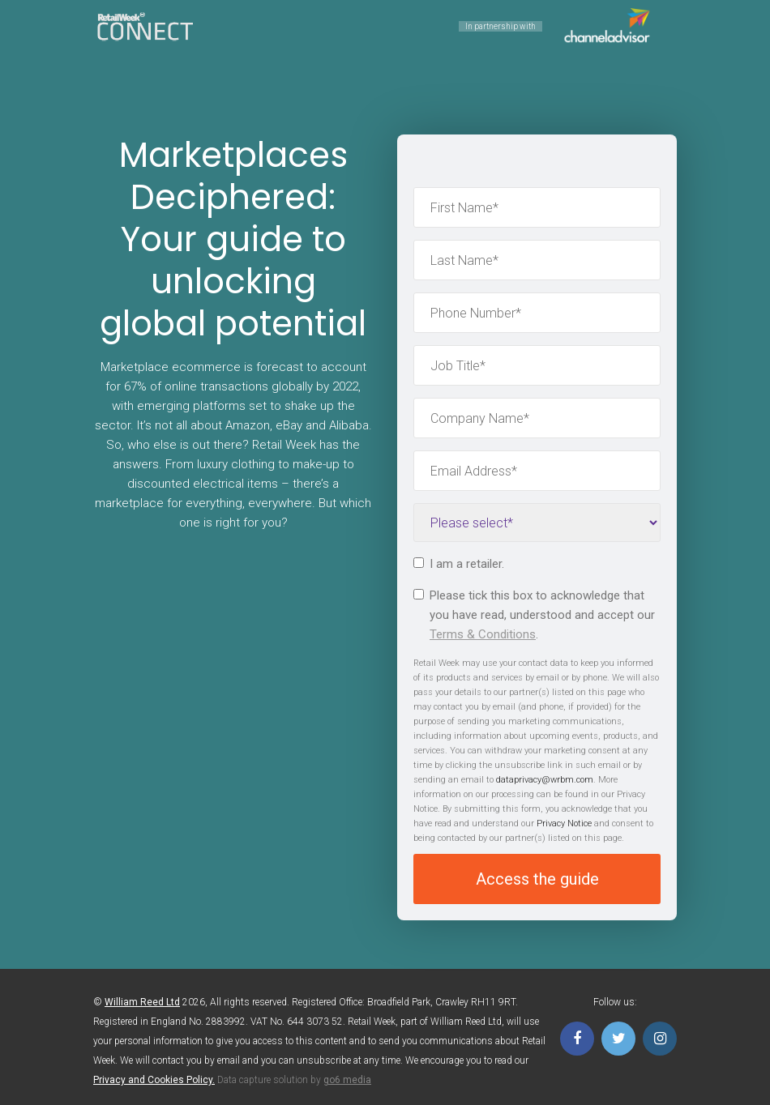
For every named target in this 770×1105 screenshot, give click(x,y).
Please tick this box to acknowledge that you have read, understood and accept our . (534, 615)
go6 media (347, 1080)
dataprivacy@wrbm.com (544, 779)
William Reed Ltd (142, 1002)
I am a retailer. (458, 564)
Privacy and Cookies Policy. (154, 1080)
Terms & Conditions (483, 634)
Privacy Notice (564, 823)
